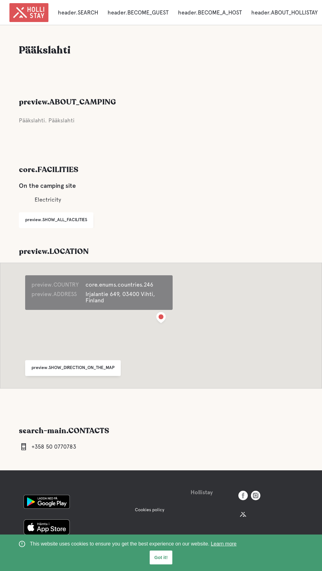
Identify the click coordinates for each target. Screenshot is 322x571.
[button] (161, 319)
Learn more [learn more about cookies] (223, 543)
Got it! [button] (161, 557)
